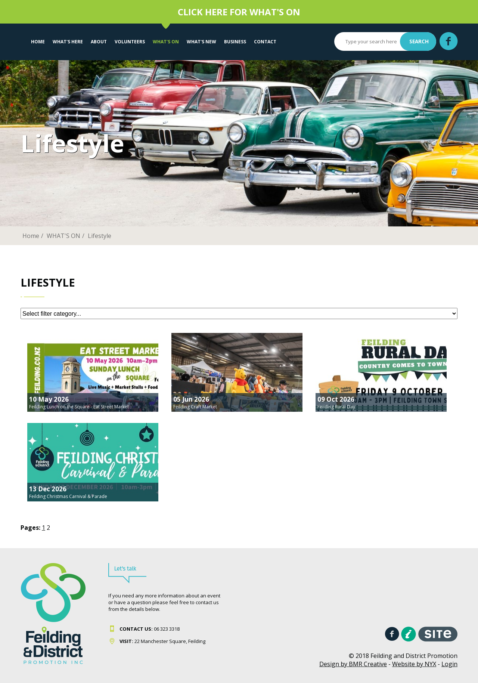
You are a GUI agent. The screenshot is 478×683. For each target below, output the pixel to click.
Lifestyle (99, 236)
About (99, 41)
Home (38, 41)
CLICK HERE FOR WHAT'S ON (239, 12)
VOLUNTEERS (130, 41)
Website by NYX (414, 664)
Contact (265, 41)
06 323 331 (148, 628)
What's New (201, 41)
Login (449, 664)
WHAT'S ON (166, 41)
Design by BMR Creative (353, 664)
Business (235, 41)
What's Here (68, 41)
